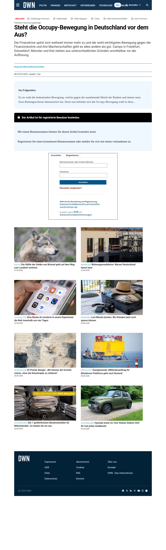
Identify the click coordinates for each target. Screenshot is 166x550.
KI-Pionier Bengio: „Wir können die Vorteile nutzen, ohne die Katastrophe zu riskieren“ (43, 372)
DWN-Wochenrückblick (117, 19)
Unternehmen (87, 5)
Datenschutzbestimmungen (76, 214)
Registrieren (72, 155)
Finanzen (55, 5)
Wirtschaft (70, 5)
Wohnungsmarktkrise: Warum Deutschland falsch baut (108, 266)
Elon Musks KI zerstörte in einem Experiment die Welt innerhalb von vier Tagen (43, 319)
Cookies (80, 467)
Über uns (112, 461)
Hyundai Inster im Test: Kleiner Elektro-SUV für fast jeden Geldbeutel (110, 424)
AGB (76, 211)
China (97, 19)
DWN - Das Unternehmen (120, 473)
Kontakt (112, 467)
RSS (78, 473)
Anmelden (56, 155)
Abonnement (82, 461)
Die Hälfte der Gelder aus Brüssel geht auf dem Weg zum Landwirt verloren (44, 266)
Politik (43, 5)
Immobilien (86, 265)
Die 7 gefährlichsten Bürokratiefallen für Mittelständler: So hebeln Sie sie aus (41, 424)
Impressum (50, 461)
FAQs (47, 473)
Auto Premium (140, 19)
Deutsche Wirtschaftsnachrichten (29, 67)
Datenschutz (50, 478)
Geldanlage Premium (40, 19)
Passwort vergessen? (71, 188)
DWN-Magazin (80, 19)
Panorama (86, 317)
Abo (117, 5)
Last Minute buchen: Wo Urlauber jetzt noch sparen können (108, 319)
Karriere (80, 478)
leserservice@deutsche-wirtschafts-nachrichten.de (80, 206)
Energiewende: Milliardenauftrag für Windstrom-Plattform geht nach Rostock (105, 372)
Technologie (105, 5)
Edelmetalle (61, 19)
